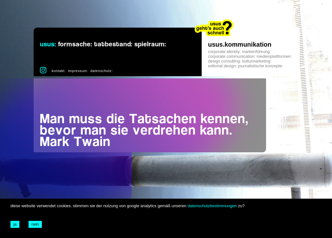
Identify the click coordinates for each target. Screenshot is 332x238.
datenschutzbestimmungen (212, 205)
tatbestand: (113, 44)
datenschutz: (101, 71)
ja (14, 224)
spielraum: (150, 44)
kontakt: (59, 71)
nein (35, 224)
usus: (48, 44)
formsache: (75, 44)
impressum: (78, 71)
